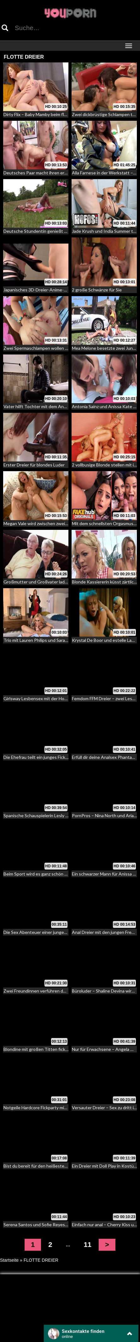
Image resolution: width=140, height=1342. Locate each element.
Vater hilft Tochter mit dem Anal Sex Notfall (46, 406)
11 (87, 1245)
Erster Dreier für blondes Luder (34, 464)
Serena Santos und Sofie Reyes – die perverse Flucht (55, 1224)
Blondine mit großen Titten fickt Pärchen (44, 1049)
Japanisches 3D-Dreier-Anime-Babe (38, 289)
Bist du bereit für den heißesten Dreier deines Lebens (56, 1166)
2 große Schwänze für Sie (97, 289)
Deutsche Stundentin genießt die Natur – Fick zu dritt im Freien (65, 231)
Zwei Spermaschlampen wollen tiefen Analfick (48, 348)
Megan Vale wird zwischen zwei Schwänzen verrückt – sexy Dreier (68, 523)
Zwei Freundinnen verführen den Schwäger (46, 990)
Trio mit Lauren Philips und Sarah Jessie (42, 640)
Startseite (9, 1260)
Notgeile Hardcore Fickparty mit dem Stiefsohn (49, 1107)
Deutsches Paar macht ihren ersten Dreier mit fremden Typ (61, 172)
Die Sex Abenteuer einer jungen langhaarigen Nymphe (56, 932)
